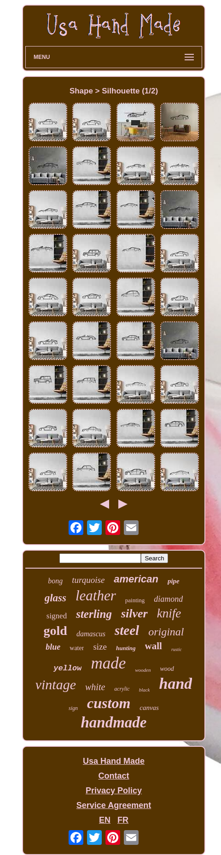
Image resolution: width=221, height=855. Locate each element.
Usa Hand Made (114, 761)
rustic (176, 649)
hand (175, 683)
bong (55, 581)
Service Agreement (113, 805)
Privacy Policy (114, 790)
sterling (94, 614)
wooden (143, 670)
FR (122, 820)
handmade (113, 722)
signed (57, 615)
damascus (90, 634)
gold (55, 630)
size (100, 646)
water (77, 648)
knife (169, 613)
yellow (67, 668)
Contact (113, 775)
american (136, 579)
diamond (168, 599)
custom (108, 703)
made (108, 663)
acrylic (121, 689)
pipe (174, 581)
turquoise (88, 580)
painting (135, 600)
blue (53, 646)
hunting (126, 648)
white (95, 687)
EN (104, 820)
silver (134, 613)
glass (55, 598)
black (144, 689)
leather (96, 595)
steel (127, 630)
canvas (149, 707)
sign (73, 708)
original (166, 632)
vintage (55, 684)
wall (153, 645)
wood (167, 668)
